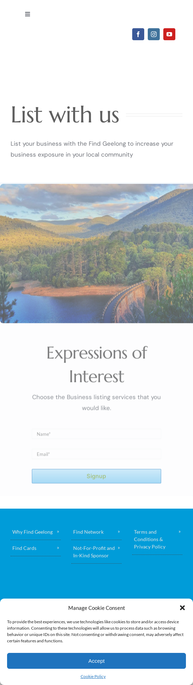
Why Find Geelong (32, 532)
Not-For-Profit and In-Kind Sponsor (94, 551)
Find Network (88, 532)
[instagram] (154, 34)
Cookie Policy (93, 676)
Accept (96, 661)
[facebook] (138, 34)
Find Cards (24, 548)
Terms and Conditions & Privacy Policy (149, 539)
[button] (182, 607)
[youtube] (169, 34)
